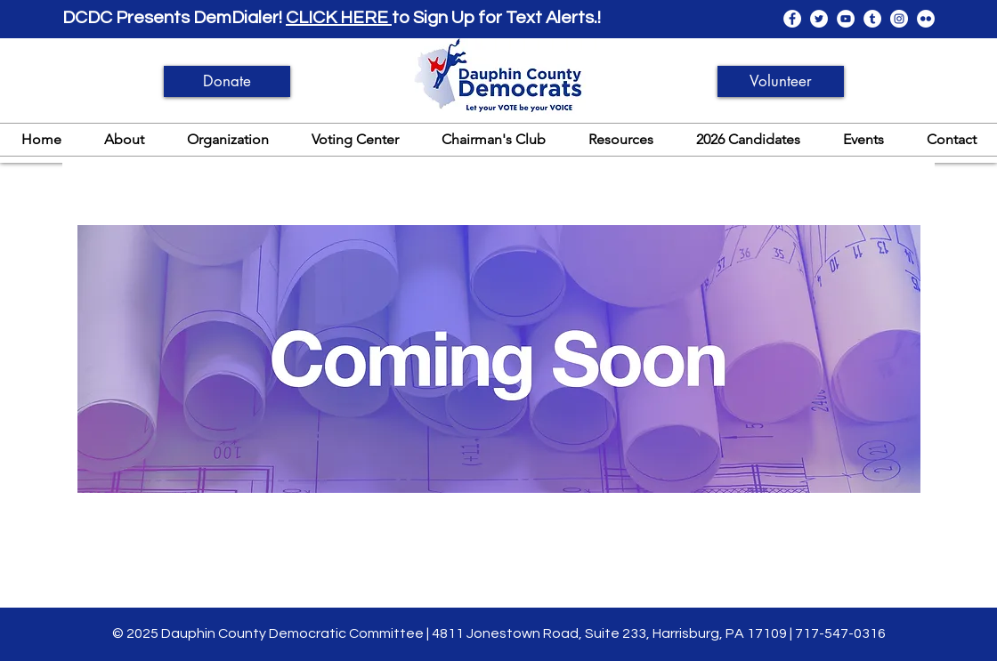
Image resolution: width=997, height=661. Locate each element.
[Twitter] (819, 19)
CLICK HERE (339, 18)
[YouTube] (846, 19)
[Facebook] (792, 19)
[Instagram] (899, 19)
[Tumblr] (872, 19)
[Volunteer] (780, 81)
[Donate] (227, 81)
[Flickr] (926, 19)
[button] (124, 139)
